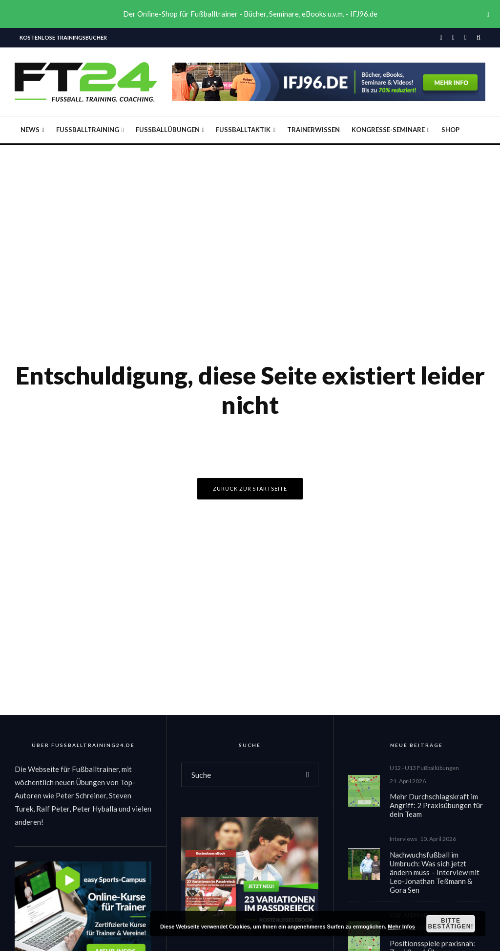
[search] (307, 775)
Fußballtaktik (243, 130)
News (30, 130)
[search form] (239, 775)
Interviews (403, 842)
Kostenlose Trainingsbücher (63, 37)
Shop (450, 130)
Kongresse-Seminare (388, 130)
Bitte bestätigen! (450, 923)
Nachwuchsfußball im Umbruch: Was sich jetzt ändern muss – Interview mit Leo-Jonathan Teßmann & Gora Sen (434, 875)
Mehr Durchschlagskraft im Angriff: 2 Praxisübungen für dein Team (436, 806)
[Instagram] (453, 37)
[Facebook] (441, 37)
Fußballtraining (87, 130)
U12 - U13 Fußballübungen (424, 768)
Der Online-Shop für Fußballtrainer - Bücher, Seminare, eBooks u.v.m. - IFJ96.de (250, 13)
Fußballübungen (168, 130)
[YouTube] (465, 37)
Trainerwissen (313, 130)
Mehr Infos (401, 926)
